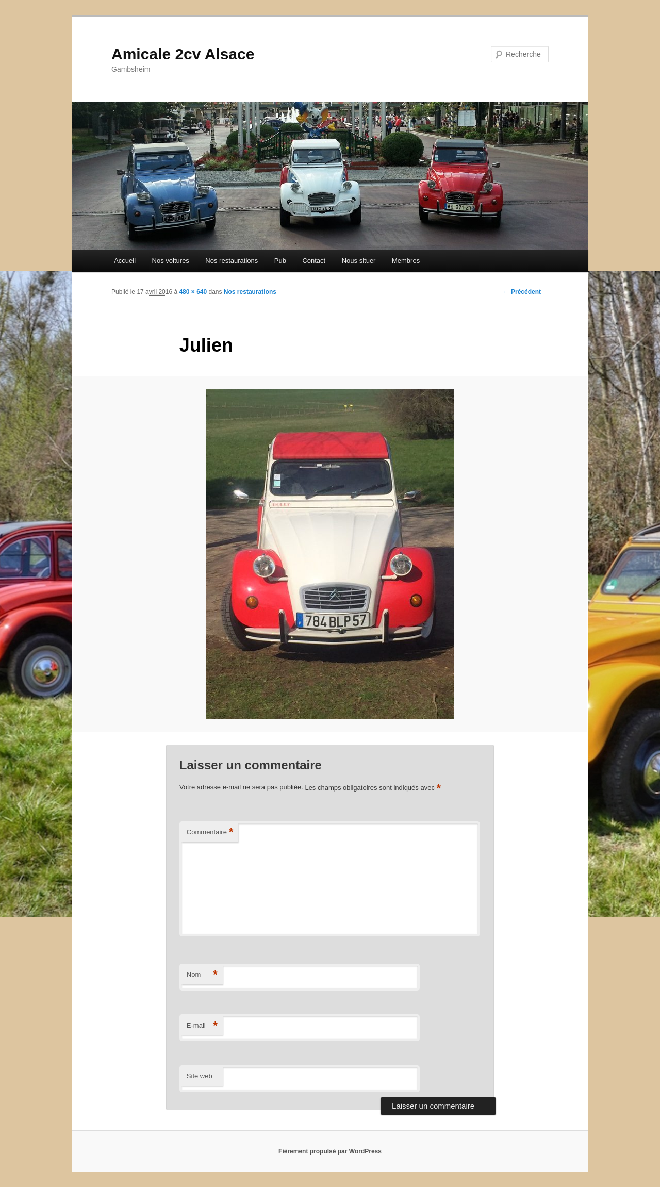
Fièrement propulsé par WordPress (330, 1151)
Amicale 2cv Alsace (182, 53)
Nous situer (359, 261)
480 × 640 (193, 291)
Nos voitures (170, 261)
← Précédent (522, 291)
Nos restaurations (231, 261)
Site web (199, 1076)
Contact (313, 261)
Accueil (125, 261)
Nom (202, 974)
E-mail (202, 1025)
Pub (280, 261)
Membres (406, 261)
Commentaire (210, 832)
